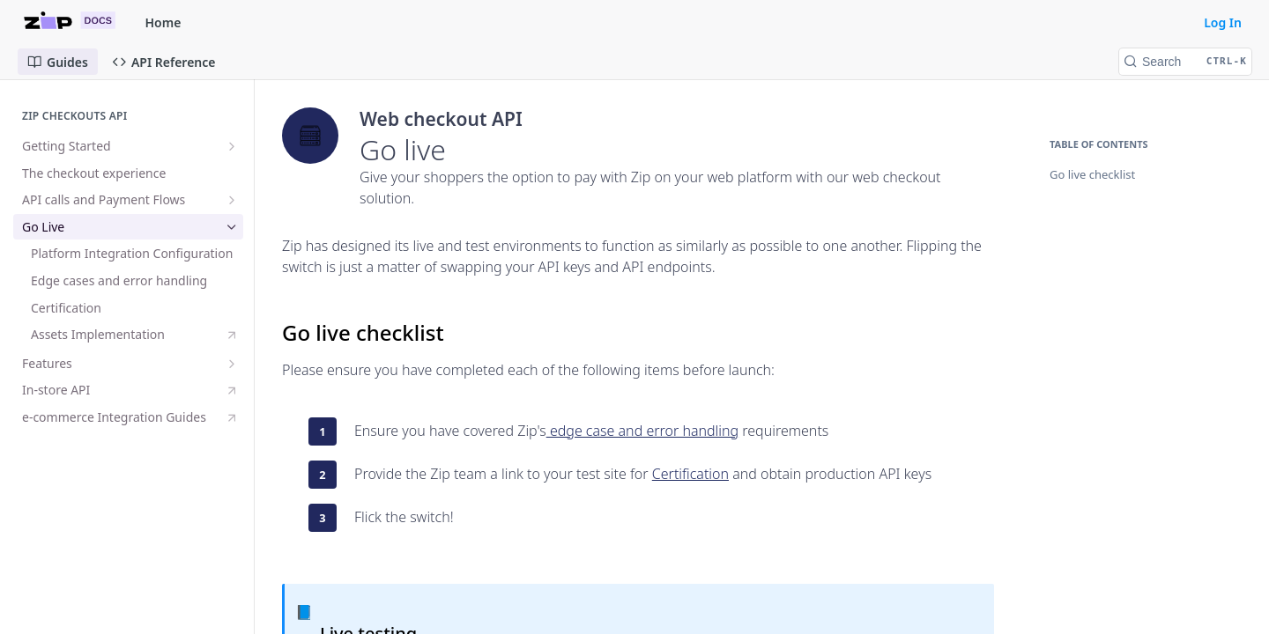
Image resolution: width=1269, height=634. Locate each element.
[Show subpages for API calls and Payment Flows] (232, 200)
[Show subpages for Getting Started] (232, 146)
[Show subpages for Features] (232, 364)
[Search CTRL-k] (1185, 61)
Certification (690, 473)
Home (163, 22)
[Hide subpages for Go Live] (232, 227)
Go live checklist (1092, 174)
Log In (1223, 22)
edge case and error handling (642, 430)
